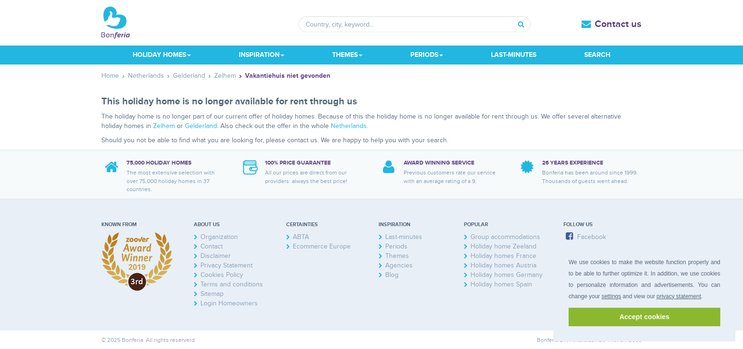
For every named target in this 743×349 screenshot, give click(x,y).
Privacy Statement (226, 265)
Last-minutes (513, 55)
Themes (397, 256)
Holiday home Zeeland (503, 246)
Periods (396, 246)
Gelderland (201, 126)
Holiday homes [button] (162, 55)
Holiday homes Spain (501, 284)
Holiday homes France (503, 256)
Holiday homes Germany (507, 275)
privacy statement (678, 296)
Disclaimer (215, 256)
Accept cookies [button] (644, 317)
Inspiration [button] (261, 55)
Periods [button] (426, 55)
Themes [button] (347, 55)
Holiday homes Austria (503, 265)
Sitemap (212, 294)
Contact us (618, 24)
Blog (392, 275)
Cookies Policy (221, 275)
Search (597, 55)
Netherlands (349, 126)
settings (611, 296)
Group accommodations (505, 237)
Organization (219, 237)
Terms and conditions (231, 284)
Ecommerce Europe (322, 246)
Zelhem (164, 126)
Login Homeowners (229, 303)
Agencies (399, 265)
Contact (211, 246)
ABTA (301, 237)
